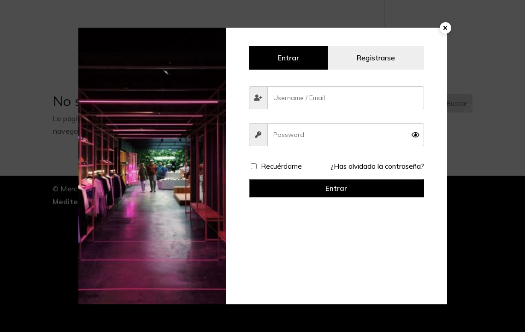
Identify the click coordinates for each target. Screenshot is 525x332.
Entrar (336, 188)
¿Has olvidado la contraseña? (377, 166)
